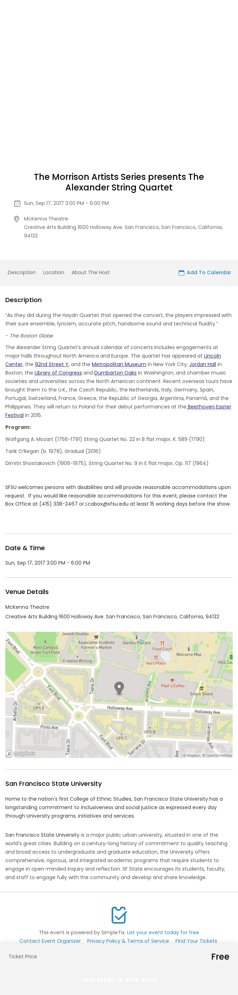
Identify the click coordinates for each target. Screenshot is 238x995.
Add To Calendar (205, 272)
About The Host (91, 272)
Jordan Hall (202, 364)
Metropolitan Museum (119, 364)
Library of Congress (58, 372)
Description (22, 272)
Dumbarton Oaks (115, 372)
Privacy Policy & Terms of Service (128, 940)
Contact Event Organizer (50, 940)
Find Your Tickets (196, 940)
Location (53, 272)
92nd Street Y (52, 364)
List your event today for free (163, 932)
